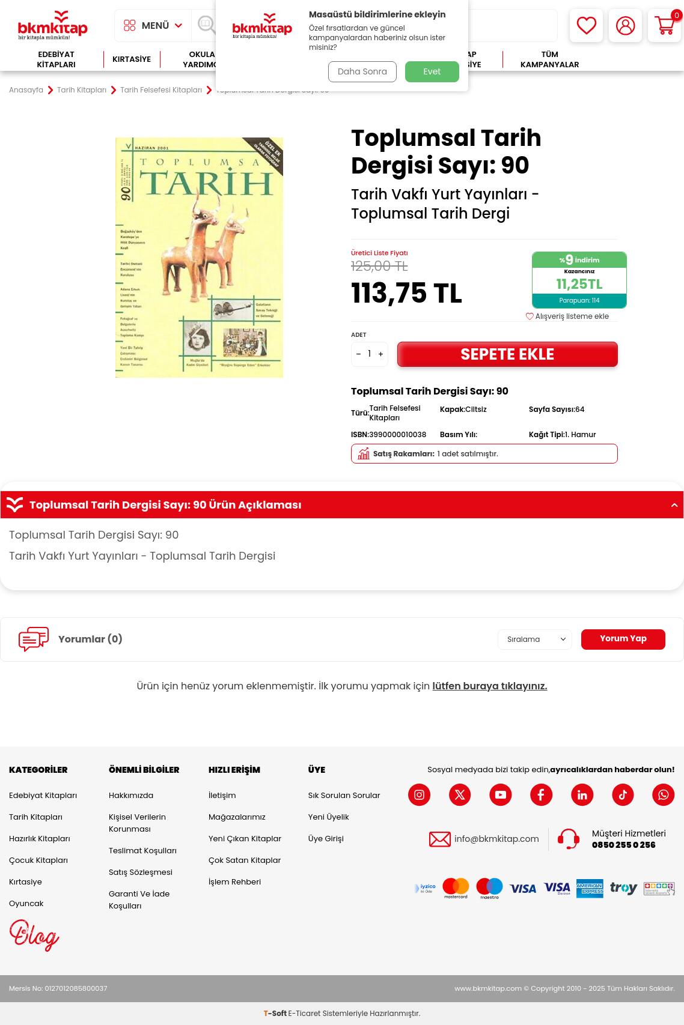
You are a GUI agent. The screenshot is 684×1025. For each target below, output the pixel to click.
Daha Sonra (361, 71)
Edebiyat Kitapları (56, 59)
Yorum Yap (623, 639)
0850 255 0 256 (624, 844)
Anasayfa (26, 90)
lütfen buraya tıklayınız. (490, 686)
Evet (432, 71)
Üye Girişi (326, 838)
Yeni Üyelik (328, 817)
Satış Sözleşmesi (141, 872)
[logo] (53, 25)
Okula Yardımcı (202, 59)
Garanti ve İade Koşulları (139, 900)
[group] (199, 257)
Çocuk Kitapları (38, 860)
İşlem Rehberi (235, 881)
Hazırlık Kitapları (39, 838)
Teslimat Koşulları (143, 850)
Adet (358, 335)
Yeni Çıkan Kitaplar (245, 838)
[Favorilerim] (586, 25)
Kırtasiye (131, 59)
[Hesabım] (625, 25)
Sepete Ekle (507, 354)
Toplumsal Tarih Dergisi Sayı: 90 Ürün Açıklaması (342, 505)
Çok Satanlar (636, 59)
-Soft (276, 1013)
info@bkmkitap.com (496, 839)
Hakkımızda (131, 795)
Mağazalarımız (237, 817)
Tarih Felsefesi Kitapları (161, 90)
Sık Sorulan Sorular (344, 795)
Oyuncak (26, 903)
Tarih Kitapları (81, 90)
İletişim (222, 795)
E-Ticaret (305, 1013)
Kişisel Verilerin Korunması (137, 823)
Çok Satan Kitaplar (245, 860)
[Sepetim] (664, 25)
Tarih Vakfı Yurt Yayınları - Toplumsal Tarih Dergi (445, 204)
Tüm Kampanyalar (550, 59)
